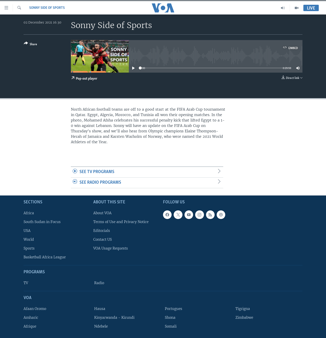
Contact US (102, 239)
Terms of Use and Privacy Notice (121, 221)
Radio (99, 283)
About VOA (102, 213)
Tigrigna (242, 308)
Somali (171, 326)
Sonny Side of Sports (47, 8)
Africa (29, 213)
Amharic (31, 317)
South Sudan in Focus (42, 221)
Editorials (101, 231)
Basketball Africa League (45, 257)
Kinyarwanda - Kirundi (114, 317)
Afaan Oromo (35, 308)
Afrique (30, 326)
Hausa (99, 308)
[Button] (30, 44)
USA (27, 231)
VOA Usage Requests (110, 248)
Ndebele (101, 326)
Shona (170, 317)
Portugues (173, 308)
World (29, 239)
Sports (29, 248)
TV (26, 283)
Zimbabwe (244, 317)
